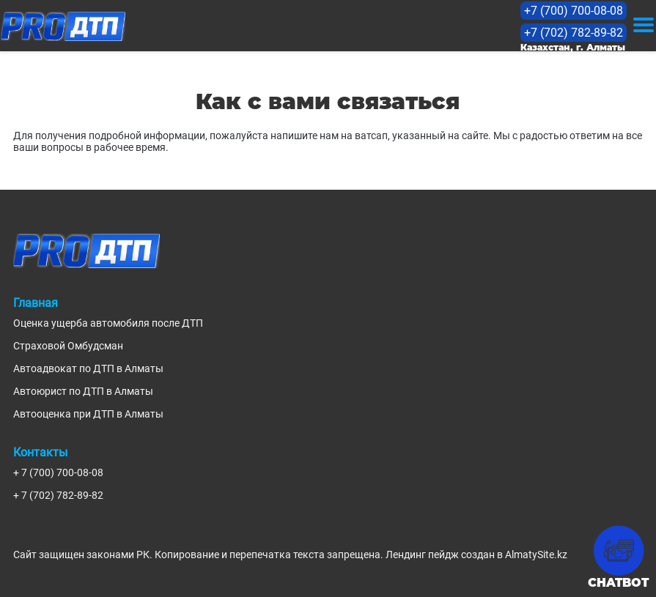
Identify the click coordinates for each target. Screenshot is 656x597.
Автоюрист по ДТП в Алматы (83, 391)
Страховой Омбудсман (68, 346)
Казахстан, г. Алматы (572, 47)
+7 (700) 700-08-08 (573, 11)
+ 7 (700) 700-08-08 (58, 472)
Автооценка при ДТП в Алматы (88, 414)
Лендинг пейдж (422, 554)
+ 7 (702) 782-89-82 (58, 495)
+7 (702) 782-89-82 (573, 33)
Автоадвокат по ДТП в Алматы (88, 368)
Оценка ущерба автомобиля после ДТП (108, 323)
